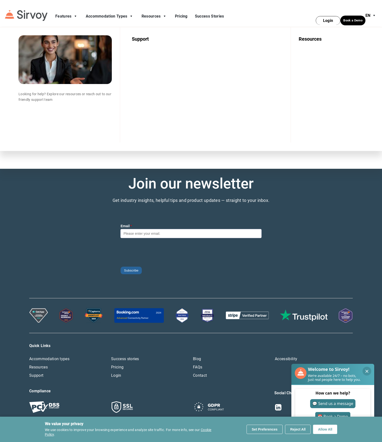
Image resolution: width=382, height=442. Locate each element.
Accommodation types (49, 353)
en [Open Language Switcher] (371, 13)
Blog (197, 353)
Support (36, 369)
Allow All (325, 429)
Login (116, 369)
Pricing (181, 13)
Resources (155, 13)
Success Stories (209, 13)
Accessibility (286, 353)
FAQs (197, 361)
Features (66, 13)
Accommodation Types (110, 13)
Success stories (125, 353)
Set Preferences (264, 429)
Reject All (298, 429)
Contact (200, 369)
